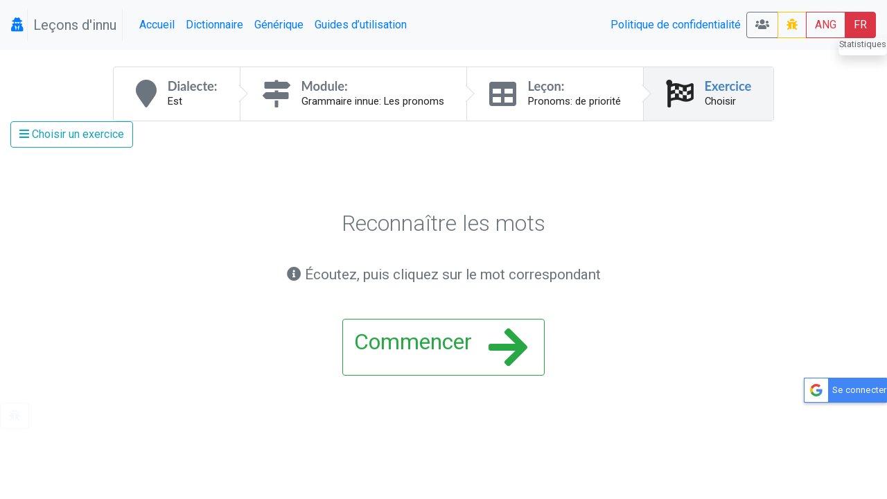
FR (860, 24)
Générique (279, 24)
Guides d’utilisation (361, 24)
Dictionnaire (214, 24)
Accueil (157, 24)
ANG (825, 24)
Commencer (440, 347)
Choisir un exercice (71, 134)
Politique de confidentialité (676, 24)
